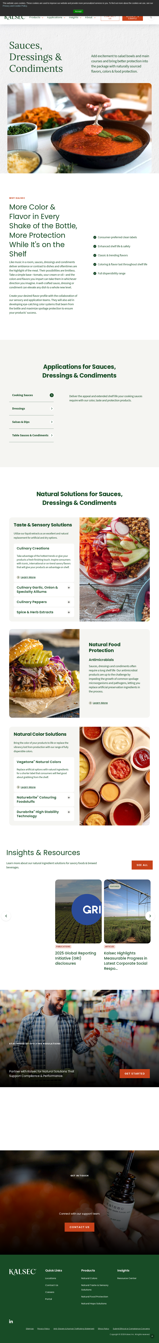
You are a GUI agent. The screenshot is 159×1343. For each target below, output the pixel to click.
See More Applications (113, 1140)
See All (142, 865)
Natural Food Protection (94, 1296)
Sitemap (30, 1328)
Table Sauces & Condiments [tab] (30, 435)
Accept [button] (78, 11)
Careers (49, 1292)
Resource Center (126, 1278)
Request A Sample (132, 17)
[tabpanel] (109, 398)
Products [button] (34, 17)
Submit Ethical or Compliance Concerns (131, 1328)
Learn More (28, 577)
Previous (6, 916)
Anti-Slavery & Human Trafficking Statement (74, 1328)
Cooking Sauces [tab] (22, 395)
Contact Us (110, 17)
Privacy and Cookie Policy (15, 6)
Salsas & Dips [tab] (20, 422)
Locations (50, 1278)
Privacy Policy (43, 1328)
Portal (48, 1299)
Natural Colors (89, 1278)
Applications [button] (54, 17)
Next (150, 916)
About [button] (88, 17)
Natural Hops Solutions (94, 1303)
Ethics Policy (103, 1328)
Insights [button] (73, 17)
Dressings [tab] (18, 408)
